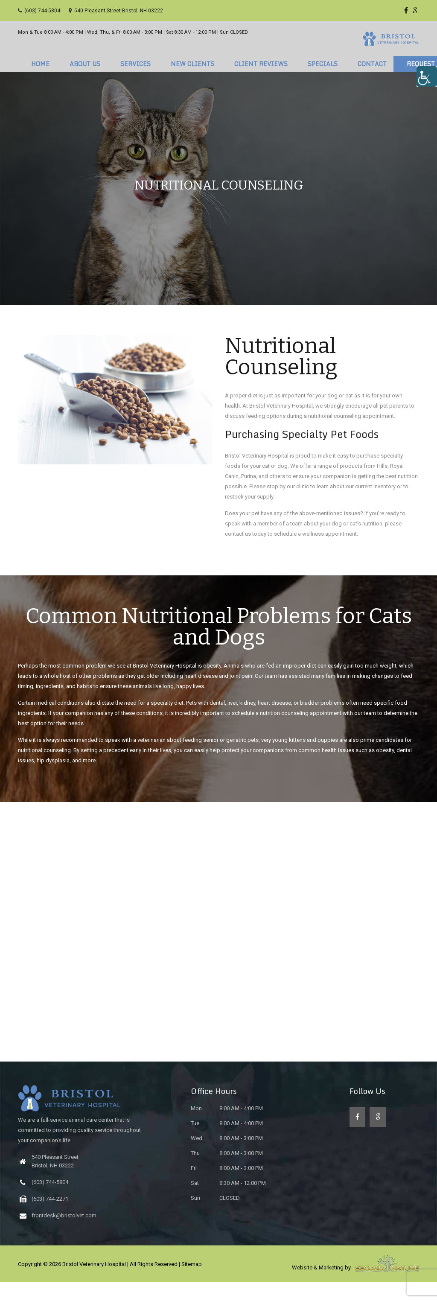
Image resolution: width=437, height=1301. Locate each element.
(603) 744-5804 (39, 11)
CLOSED (215, 1217)
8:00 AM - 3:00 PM (226, 1157)
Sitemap (191, 1283)
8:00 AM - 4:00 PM (226, 1127)
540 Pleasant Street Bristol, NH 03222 (116, 11)
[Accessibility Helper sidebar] (427, 76)
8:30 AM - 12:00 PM (228, 1202)
